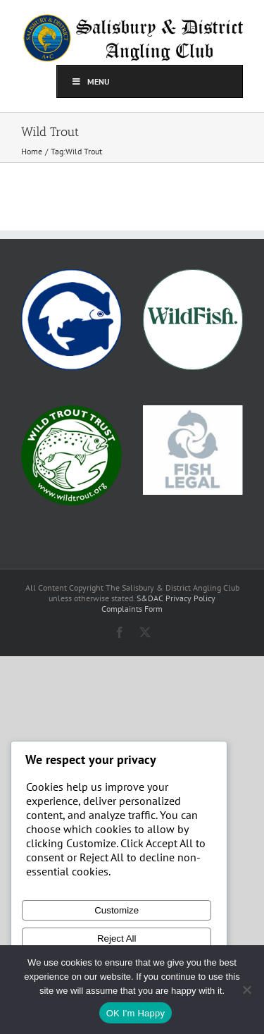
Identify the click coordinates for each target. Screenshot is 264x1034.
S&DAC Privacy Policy (176, 598)
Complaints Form (132, 608)
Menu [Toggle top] (90, 81)
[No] (246, 990)
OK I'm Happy (135, 1013)
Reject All (117, 938)
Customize (116, 910)
